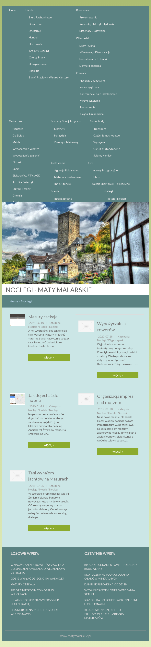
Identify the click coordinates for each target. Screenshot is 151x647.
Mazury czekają (42, 316)
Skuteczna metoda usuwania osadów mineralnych (106, 576)
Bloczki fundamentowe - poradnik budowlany (110, 566)
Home (14, 301)
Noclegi (26, 301)
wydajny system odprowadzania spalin (109, 592)
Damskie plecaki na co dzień (105, 584)
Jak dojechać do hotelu (43, 398)
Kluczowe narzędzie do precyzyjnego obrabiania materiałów (104, 613)
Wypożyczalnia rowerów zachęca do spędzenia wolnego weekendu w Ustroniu (38, 568)
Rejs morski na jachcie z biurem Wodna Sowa (34, 611)
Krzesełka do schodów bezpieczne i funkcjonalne (111, 602)
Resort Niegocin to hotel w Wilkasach (32, 592)
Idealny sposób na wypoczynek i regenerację (36, 602)
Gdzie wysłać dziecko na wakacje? (37, 578)
